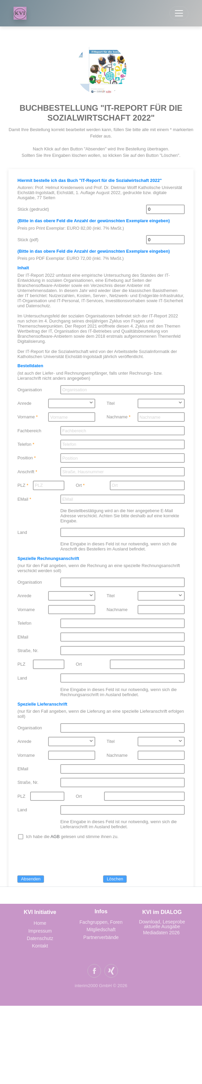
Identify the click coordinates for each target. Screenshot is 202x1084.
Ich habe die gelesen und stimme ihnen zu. (72, 836)
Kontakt (40, 945)
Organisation (29, 389)
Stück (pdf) (27, 239)
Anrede (24, 403)
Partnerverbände (101, 937)
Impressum (40, 931)
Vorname (26, 416)
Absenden (31, 878)
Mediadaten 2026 (162, 932)
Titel (111, 403)
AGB (55, 836)
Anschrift (25, 471)
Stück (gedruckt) (33, 209)
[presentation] (68, 858)
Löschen (115, 878)
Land (22, 532)
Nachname (117, 416)
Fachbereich (29, 430)
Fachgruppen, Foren (101, 922)
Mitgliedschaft (101, 929)
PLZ (21, 485)
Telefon (24, 444)
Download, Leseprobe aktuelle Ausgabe (162, 924)
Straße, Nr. (27, 650)
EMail (22, 499)
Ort (79, 485)
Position (25, 457)
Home (40, 923)
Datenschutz (40, 938)
